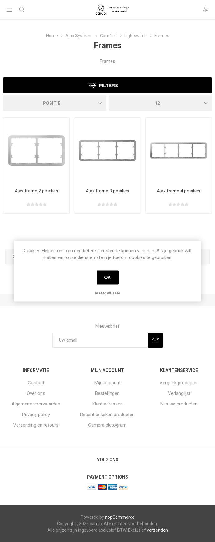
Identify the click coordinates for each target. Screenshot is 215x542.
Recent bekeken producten (107, 414)
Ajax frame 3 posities (107, 191)
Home (52, 35)
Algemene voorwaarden (36, 404)
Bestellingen (107, 393)
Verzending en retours (36, 425)
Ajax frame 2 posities (36, 191)
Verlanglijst (179, 393)
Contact (36, 383)
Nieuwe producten (179, 404)
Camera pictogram (107, 425)
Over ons (36, 393)
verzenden (157, 530)
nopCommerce (120, 517)
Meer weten (107, 292)
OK (107, 277)
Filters (108, 85)
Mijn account (107, 383)
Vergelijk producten (179, 383)
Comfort (108, 35)
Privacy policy (36, 414)
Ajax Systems (79, 35)
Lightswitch (135, 35)
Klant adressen (107, 404)
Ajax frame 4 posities (178, 191)
